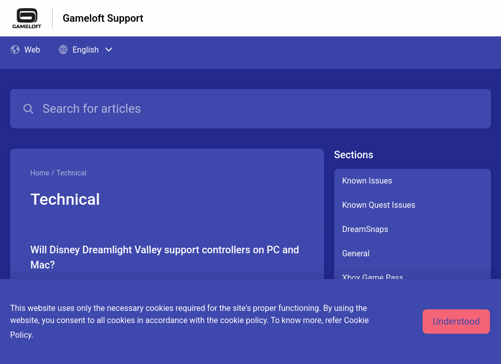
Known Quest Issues (379, 205)
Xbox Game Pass (372, 278)
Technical (71, 173)
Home (40, 173)
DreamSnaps (365, 229)
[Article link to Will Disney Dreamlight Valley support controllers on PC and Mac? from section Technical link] (167, 272)
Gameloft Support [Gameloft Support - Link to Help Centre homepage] (103, 18)
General (356, 253)
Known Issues (367, 181)
